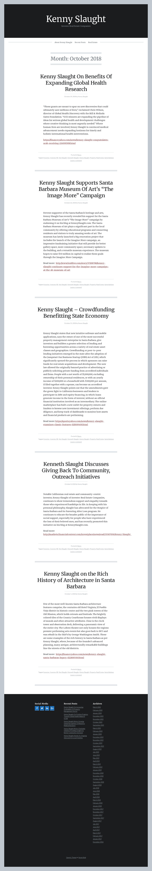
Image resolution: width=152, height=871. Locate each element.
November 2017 (98, 812)
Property (93, 158)
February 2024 (97, 710)
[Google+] (52, 708)
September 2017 (98, 818)
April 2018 (96, 797)
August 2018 (97, 785)
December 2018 (98, 773)
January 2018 (97, 806)
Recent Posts (80, 42)
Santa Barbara (109, 158)
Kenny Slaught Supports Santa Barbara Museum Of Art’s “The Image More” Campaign (76, 189)
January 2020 (97, 734)
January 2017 (97, 839)
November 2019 (98, 740)
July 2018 (96, 788)
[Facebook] (37, 708)
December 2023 (98, 716)
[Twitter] (42, 708)
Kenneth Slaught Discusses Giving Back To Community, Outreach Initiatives (76, 470)
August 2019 (97, 749)
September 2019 (98, 746)
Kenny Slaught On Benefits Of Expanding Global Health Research (76, 82)
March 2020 (97, 728)
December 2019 (98, 737)
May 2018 (96, 794)
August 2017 (97, 821)
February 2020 (97, 731)
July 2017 (96, 824)
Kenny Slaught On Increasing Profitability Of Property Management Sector (73, 709)
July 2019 (96, 752)
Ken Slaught (63, 158)
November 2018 (98, 776)
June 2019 (96, 755)
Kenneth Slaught (73, 158)
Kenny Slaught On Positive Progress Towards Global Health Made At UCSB (76, 716)
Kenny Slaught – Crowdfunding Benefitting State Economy (76, 312)
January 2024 (97, 713)
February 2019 (97, 767)
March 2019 (97, 764)
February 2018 (97, 803)
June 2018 (96, 791)
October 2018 (97, 779)
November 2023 (98, 719)
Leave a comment (76, 161)
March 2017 (97, 833)
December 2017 (98, 809)
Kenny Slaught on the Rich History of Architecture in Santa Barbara (76, 580)
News (79, 155)
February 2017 (97, 836)
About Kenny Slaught (63, 42)
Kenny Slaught (76, 19)
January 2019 (97, 770)
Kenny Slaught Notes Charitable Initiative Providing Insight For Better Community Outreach (74, 731)
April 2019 (96, 761)
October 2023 (97, 722)
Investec (47, 158)
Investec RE (54, 158)
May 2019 (96, 758)
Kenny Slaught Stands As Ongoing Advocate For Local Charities (75, 737)
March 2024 (97, 707)
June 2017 (96, 827)
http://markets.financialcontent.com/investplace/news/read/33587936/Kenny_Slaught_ (87, 534)
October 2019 (97, 743)
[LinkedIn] (47, 708)
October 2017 (97, 815)
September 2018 (98, 782)
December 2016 (98, 842)
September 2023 (98, 725)
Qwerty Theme (71, 857)
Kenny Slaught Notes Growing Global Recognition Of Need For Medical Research (74, 723)
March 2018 (97, 800)
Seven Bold (82, 857)
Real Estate (92, 42)
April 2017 (96, 830)
